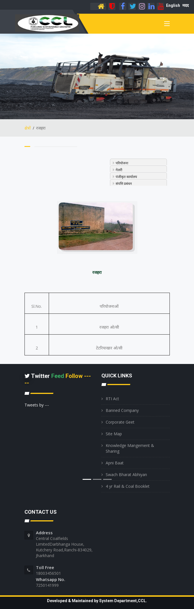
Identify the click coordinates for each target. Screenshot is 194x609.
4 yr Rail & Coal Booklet (128, 486)
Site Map (114, 433)
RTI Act (112, 398)
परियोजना (122, 163)
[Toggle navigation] (167, 24)
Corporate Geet (120, 422)
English (173, 5)
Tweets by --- (36, 405)
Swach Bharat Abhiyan (126, 474)
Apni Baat (115, 463)
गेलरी (119, 170)
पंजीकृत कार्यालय (126, 177)
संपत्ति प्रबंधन (124, 184)
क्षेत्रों (27, 128)
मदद (185, 5)
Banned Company (122, 410)
